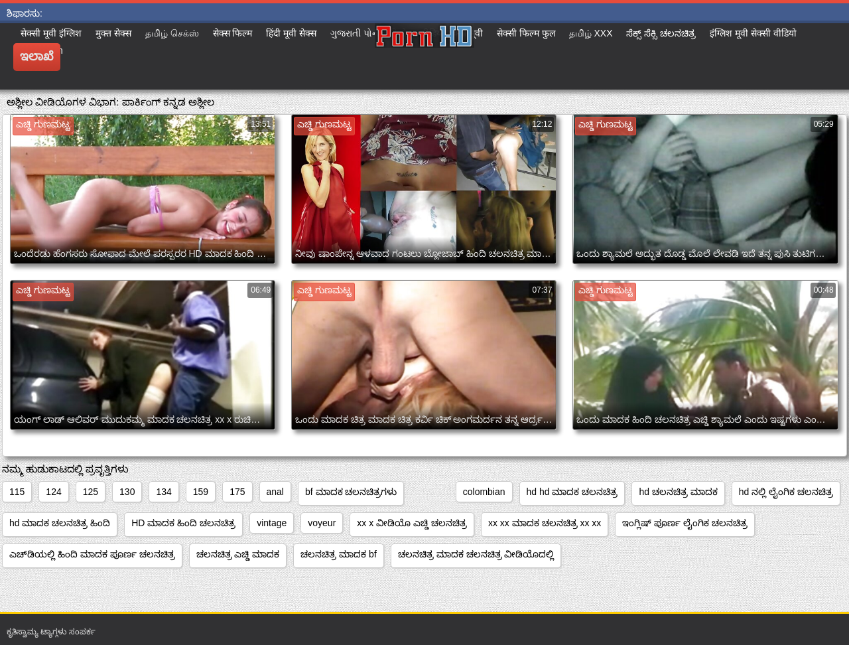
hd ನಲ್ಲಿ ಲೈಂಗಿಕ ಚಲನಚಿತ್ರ (786, 491)
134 (163, 491)
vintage (272, 523)
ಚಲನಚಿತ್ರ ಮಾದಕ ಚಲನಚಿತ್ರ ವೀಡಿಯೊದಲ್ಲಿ (476, 554)
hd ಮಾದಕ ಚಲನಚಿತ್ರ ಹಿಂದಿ (59, 523)
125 (90, 491)
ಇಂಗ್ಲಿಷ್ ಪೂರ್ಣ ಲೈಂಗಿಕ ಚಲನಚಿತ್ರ (685, 523)
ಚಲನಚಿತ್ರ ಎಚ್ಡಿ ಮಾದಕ (238, 554)
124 (53, 491)
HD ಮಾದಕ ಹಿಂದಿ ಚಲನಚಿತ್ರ (183, 523)
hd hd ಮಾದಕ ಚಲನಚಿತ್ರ (572, 491)
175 (237, 491)
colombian (484, 491)
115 (17, 491)
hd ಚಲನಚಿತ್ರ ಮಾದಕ (678, 491)
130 (127, 491)
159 (200, 491)
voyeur (322, 523)
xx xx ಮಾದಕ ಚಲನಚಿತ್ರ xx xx (544, 523)
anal (275, 491)
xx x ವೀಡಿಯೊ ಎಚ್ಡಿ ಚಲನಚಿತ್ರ (412, 523)
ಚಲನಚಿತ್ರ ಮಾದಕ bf (338, 554)
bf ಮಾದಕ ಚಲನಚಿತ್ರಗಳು (351, 491)
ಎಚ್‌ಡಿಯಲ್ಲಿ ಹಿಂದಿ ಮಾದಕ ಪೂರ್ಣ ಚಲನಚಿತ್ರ (92, 554)
